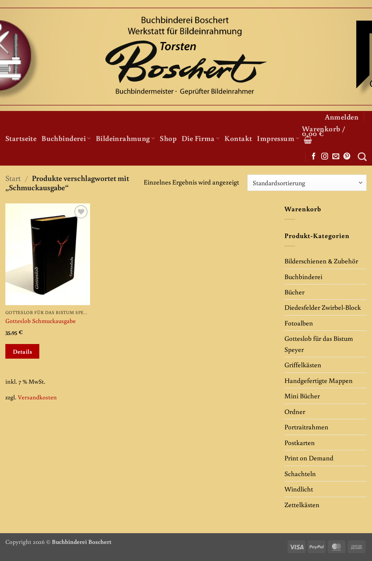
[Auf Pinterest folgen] (346, 157)
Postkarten (299, 442)
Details (22, 351)
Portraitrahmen (306, 426)
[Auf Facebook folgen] (313, 157)
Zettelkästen (301, 504)
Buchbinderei (66, 138)
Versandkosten (37, 397)
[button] (341, 117)
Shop (168, 138)
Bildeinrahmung (125, 138)
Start (13, 178)
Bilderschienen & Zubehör (321, 260)
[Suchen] (362, 157)
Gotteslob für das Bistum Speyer (318, 343)
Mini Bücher (302, 395)
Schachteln (300, 473)
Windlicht (298, 488)
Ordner (294, 411)
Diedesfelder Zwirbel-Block (322, 307)
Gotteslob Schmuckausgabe (40, 321)
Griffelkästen (302, 364)
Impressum (278, 138)
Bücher (294, 291)
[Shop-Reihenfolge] (307, 183)
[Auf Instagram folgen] (324, 157)
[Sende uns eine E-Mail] (335, 157)
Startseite (20, 138)
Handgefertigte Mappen (318, 380)
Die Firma (200, 138)
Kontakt (238, 138)
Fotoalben (298, 322)
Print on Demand (308, 457)
